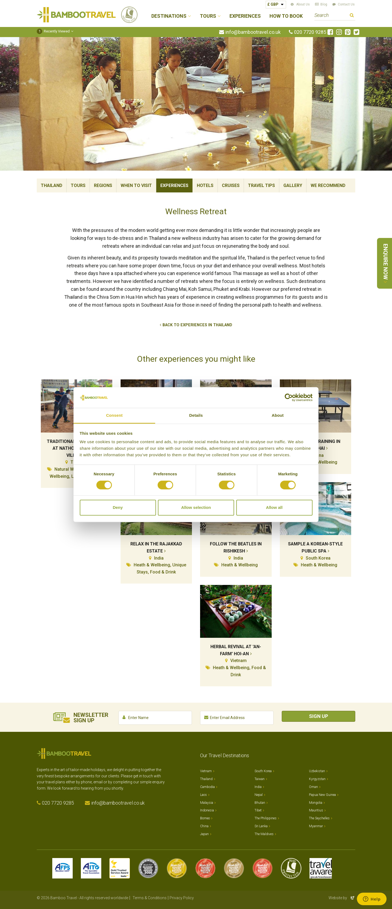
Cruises (231, 185)
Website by (342, 898)
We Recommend (328, 185)
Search (351, 15)
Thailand (51, 185)
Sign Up (318, 716)
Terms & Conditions (150, 898)
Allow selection (196, 507)
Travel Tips (261, 185)
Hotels (205, 185)
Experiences (245, 16)
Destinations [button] (168, 16)
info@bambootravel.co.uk (253, 32)
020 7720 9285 (310, 32)
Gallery (292, 185)
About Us (303, 4)
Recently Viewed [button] (53, 31)
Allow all (274, 507)
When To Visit (136, 185)
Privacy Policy (182, 898)
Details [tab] (196, 415)
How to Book (286, 16)
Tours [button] (208, 16)
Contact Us (346, 4)
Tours (78, 185)
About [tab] (278, 415)
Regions (103, 185)
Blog (323, 4)
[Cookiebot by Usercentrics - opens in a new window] (289, 397)
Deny (118, 507)
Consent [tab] (114, 415)
